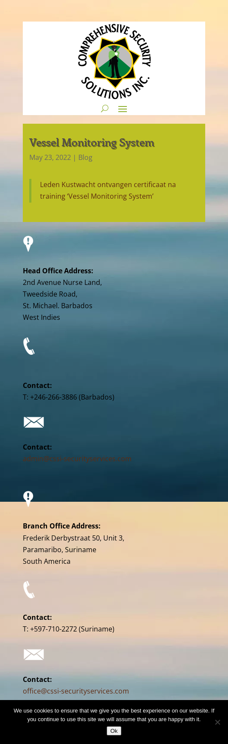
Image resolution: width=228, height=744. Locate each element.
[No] (217, 722)
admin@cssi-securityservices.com (77, 458)
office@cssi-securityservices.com (76, 691)
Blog (85, 157)
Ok (113, 731)
